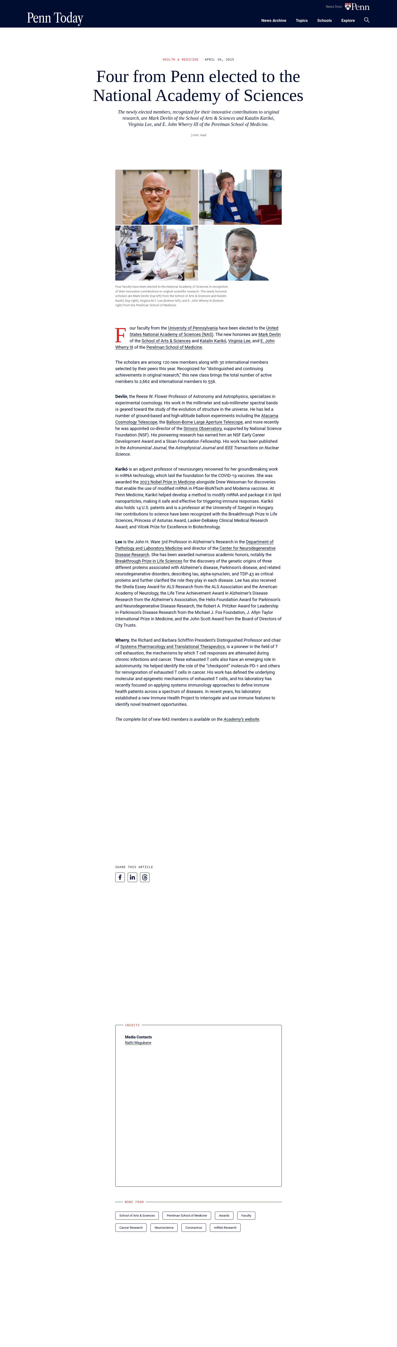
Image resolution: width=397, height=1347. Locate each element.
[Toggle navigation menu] (302, 20)
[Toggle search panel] (367, 20)
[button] (198, 225)
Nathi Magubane (138, 1043)
